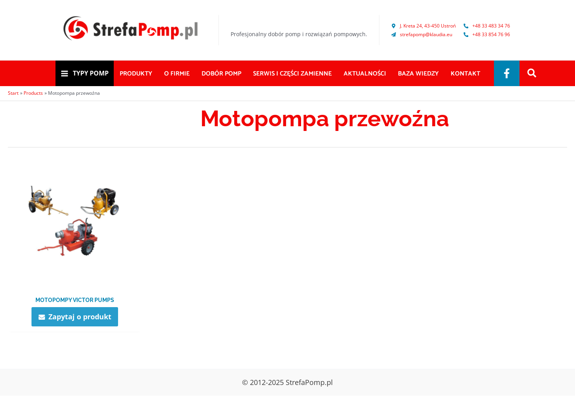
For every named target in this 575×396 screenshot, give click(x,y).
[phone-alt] (487, 25)
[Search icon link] (532, 74)
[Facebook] (507, 73)
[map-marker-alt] (423, 25)
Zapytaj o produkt (79, 316)
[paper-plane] (421, 34)
